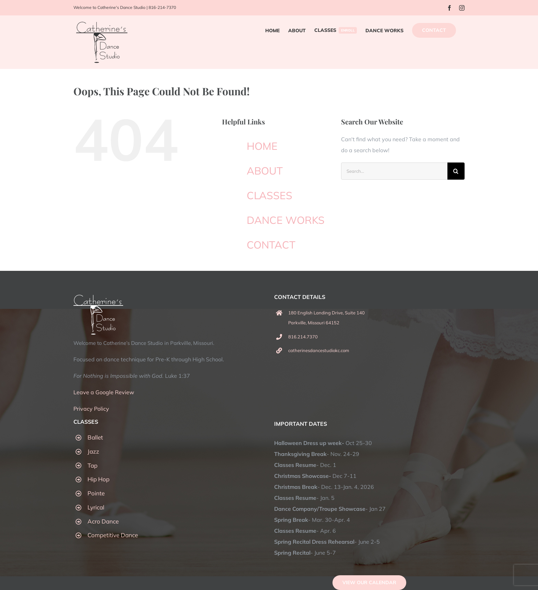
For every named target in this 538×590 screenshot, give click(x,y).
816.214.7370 (303, 336)
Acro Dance (103, 521)
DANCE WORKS (286, 220)
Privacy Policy (91, 408)
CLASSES (269, 195)
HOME (262, 146)
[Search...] (394, 171)
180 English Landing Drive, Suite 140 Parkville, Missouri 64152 (326, 317)
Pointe (96, 493)
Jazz (93, 451)
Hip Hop (98, 479)
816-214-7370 (162, 7)
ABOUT (265, 170)
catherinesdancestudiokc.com (318, 350)
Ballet (95, 437)
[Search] (456, 171)
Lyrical (95, 507)
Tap (92, 465)
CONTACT (271, 244)
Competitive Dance (112, 535)
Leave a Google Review (103, 392)
